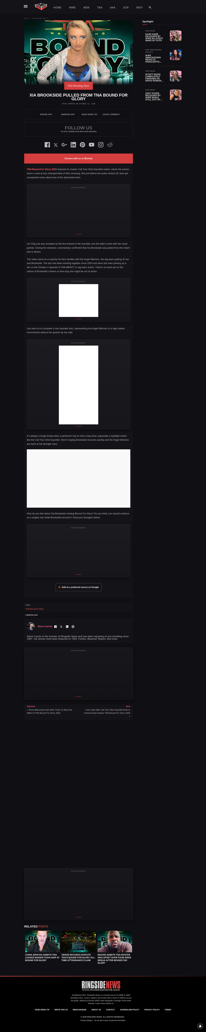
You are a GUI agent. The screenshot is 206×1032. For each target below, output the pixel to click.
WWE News (150, 31)
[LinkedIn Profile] (67, 626)
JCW (125, 7)
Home (57, 7)
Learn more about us (104, 1003)
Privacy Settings (86, 1020)
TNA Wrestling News (39, 18)
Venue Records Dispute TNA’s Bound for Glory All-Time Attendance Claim (78, 957)
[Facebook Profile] (55, 626)
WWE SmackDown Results (153, 51)
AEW (86, 7)
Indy (139, 7)
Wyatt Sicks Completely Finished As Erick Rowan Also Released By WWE (154, 79)
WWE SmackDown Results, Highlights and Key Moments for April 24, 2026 (153, 61)
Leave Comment (111, 114)
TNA (99, 7)
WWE (72, 7)
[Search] (148, 7)
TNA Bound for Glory (34, 609)
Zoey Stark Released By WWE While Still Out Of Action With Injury (153, 98)
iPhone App (46, 114)
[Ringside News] (101, 991)
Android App (67, 114)
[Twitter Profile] (61, 627)
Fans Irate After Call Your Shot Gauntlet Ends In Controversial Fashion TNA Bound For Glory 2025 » (107, 713)
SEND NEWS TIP (89, 114)
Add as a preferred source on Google (78, 587)
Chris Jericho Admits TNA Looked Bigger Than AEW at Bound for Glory (42, 957)
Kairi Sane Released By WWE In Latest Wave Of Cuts (154, 37)
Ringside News (93, 995)
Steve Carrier (68, 104)
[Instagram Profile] (73, 626)
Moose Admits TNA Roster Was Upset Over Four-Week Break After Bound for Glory (114, 958)
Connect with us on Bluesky (78, 158)
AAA (112, 7)
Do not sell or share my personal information (110, 1020)
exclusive (90, 1001)
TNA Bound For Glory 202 (41, 169)
